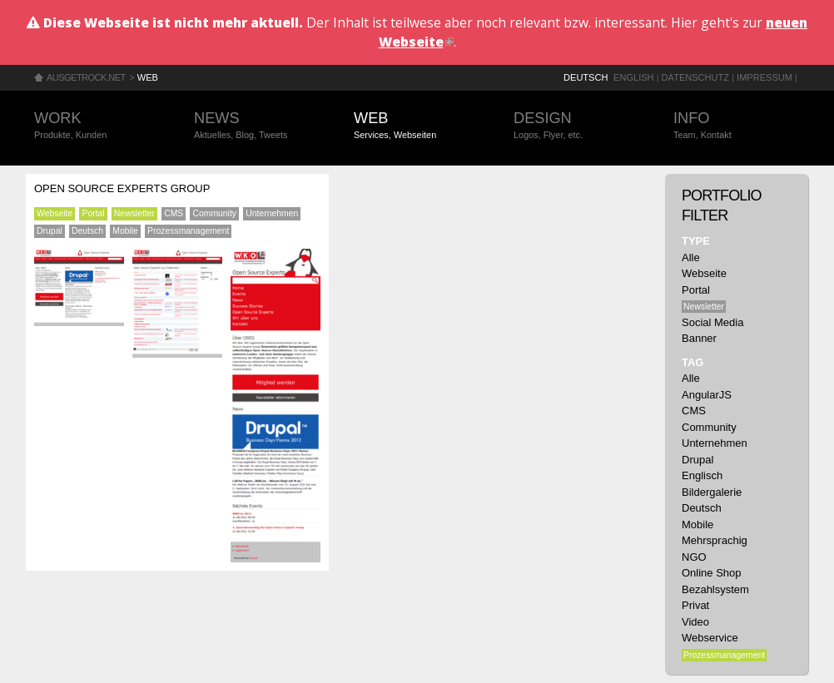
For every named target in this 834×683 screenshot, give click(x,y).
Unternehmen (272, 213)
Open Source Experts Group (122, 188)
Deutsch (585, 77)
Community (214, 213)
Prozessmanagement (188, 230)
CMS (173, 213)
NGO (694, 557)
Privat (695, 605)
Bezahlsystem (715, 589)
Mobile (125, 230)
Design (577, 126)
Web (147, 77)
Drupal (49, 230)
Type (696, 241)
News (257, 126)
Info (736, 126)
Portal (93, 213)
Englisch (702, 475)
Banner (699, 338)
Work (97, 126)
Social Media (712, 322)
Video (695, 622)
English (633, 77)
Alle (691, 257)
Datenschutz (695, 77)
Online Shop (712, 573)
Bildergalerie (712, 492)
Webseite (54, 213)
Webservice (710, 637)
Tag (692, 362)
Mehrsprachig (714, 540)
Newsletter (134, 213)
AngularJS (707, 395)
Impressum (764, 77)
